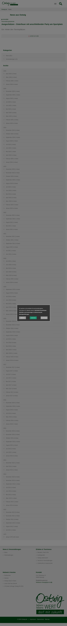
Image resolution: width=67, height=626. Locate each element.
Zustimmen (33, 317)
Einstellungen (44, 317)
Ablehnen (22, 317)
